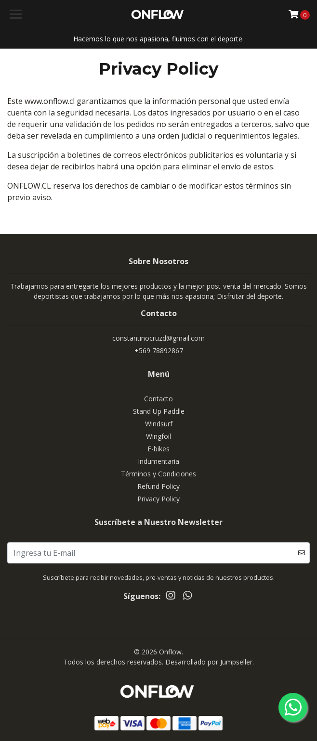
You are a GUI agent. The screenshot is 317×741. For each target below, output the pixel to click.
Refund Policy (158, 486)
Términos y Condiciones (158, 473)
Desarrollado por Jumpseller (208, 661)
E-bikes (158, 448)
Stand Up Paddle (159, 411)
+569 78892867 (158, 350)
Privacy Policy (158, 498)
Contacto (158, 398)
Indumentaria (158, 461)
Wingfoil (158, 436)
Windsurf (158, 423)
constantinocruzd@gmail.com (158, 338)
